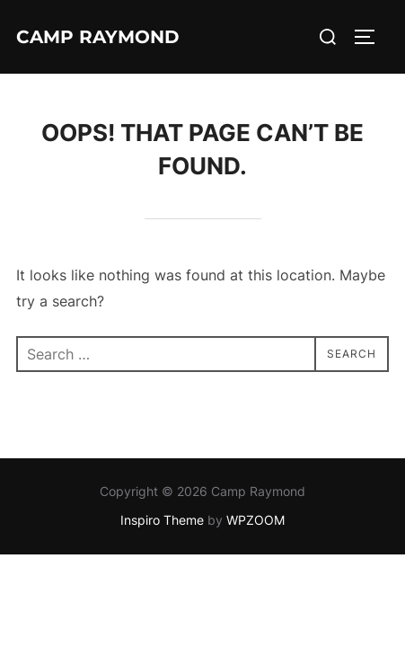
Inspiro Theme (162, 519)
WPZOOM (255, 519)
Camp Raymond (98, 37)
